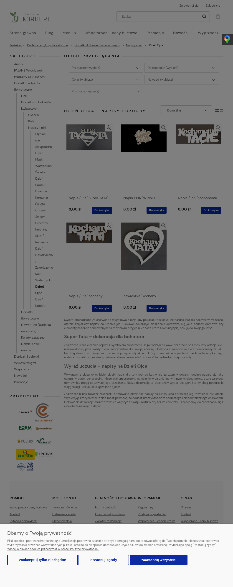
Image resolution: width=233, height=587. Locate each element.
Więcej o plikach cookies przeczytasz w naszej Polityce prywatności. (53, 549)
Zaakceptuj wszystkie (159, 560)
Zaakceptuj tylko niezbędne (42, 560)
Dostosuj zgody (103, 560)
